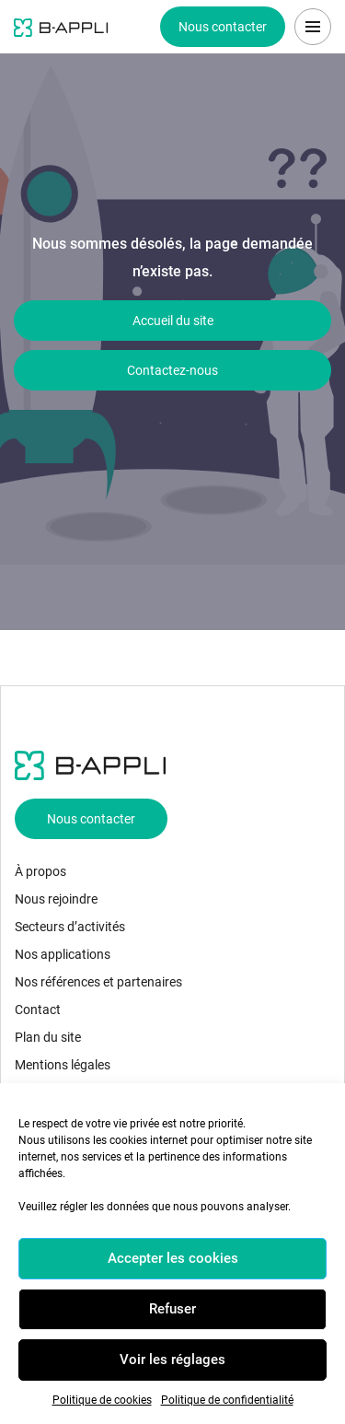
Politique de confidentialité (227, 1400)
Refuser (172, 1309)
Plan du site (48, 1037)
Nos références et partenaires (98, 982)
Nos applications (62, 954)
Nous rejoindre (56, 899)
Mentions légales (62, 1064)
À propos (40, 871)
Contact (38, 1009)
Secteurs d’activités (70, 926)
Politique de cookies (102, 1400)
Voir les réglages (172, 1359)
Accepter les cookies (173, 1258)
